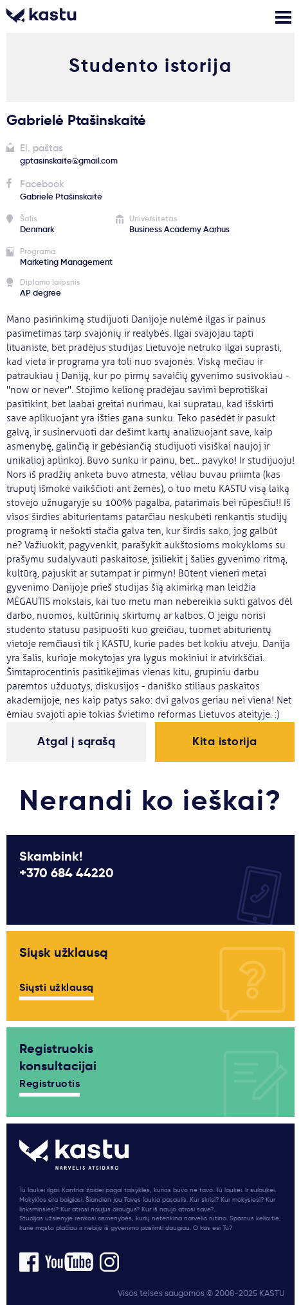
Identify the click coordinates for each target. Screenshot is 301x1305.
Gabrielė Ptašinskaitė (61, 196)
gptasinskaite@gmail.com (69, 160)
